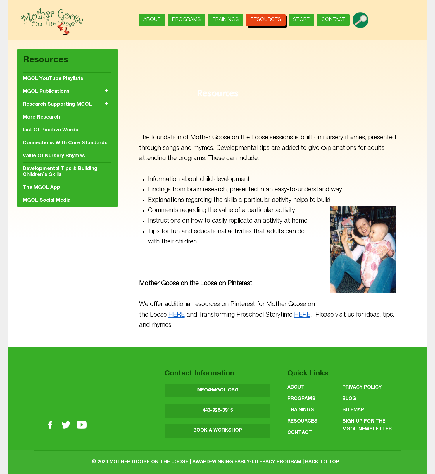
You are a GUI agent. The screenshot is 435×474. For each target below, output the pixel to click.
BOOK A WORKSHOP (217, 430)
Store (301, 20)
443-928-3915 (217, 410)
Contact (333, 20)
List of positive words (50, 130)
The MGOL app (41, 187)
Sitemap (353, 410)
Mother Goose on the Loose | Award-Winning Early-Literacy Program (205, 462)
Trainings (226, 20)
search (362, 18)
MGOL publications (46, 91)
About (151, 20)
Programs (186, 20)
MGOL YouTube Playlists (53, 78)
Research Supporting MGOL (57, 104)
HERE (176, 315)
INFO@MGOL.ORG (217, 390)
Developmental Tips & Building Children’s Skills (60, 171)
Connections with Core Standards (65, 143)
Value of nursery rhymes (54, 156)
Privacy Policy (362, 387)
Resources (266, 20)
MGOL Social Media (46, 200)
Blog (349, 398)
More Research (41, 117)
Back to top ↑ (324, 462)
